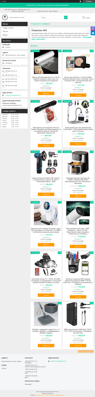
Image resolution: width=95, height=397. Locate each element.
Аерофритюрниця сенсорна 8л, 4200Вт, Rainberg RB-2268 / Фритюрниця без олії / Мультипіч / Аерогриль (78, 180)
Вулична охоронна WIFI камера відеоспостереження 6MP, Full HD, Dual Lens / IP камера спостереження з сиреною (78, 281)
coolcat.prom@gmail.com (13, 95)
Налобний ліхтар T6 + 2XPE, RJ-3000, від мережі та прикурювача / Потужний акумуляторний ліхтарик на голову (46, 280)
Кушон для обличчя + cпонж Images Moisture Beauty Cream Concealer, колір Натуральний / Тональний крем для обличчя (78, 79)
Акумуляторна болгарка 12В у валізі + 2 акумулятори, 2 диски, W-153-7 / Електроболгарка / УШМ (46, 179)
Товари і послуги (8, 28)
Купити (47, 93)
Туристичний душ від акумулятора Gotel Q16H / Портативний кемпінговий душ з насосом (78, 129)
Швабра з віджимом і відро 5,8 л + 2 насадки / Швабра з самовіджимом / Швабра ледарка (46, 331)
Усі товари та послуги (85, 351)
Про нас (5, 31)
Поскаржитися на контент (42, 395)
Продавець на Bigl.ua (47, 393)
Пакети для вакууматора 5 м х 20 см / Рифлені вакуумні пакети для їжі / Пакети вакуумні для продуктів (46, 79)
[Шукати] (65, 17)
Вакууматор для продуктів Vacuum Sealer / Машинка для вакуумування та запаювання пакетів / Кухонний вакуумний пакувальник (46, 130)
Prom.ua (56, 391)
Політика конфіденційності (57, 395)
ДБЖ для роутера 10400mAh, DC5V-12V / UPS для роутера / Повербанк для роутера (78, 331)
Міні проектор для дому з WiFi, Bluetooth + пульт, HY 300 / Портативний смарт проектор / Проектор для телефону (78, 231)
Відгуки (5, 35)
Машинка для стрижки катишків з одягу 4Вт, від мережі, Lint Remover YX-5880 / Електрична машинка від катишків (46, 230)
